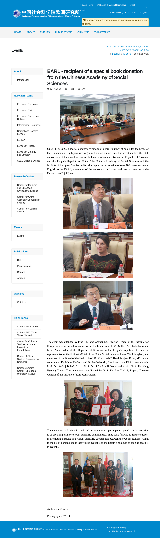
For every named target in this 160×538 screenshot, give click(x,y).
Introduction (23, 80)
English (116, 54)
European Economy (27, 104)
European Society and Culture (28, 117)
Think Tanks (102, 32)
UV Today (118, 12)
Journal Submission (116, 5)
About (31, 32)
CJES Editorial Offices (28, 161)
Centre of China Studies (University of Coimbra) (28, 359)
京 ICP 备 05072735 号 (116, 527)
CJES (20, 260)
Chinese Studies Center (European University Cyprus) (26, 371)
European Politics (26, 110)
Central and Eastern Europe (27, 132)
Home (18, 32)
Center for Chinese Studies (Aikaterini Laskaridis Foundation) (27, 345)
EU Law (21, 140)
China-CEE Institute (27, 326)
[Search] (146, 7)
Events (45, 32)
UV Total (137, 12)
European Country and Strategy (26, 153)
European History (26, 146)
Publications (63, 32)
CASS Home (86, 5)
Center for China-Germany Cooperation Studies (28, 200)
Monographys (24, 266)
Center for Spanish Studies (27, 210)
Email (131, 5)
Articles (21, 278)
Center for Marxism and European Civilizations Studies (27, 188)
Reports (21, 272)
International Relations (28, 125)
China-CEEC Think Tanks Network (27, 334)
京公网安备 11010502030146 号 (121, 531)
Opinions (83, 32)
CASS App (100, 5)
